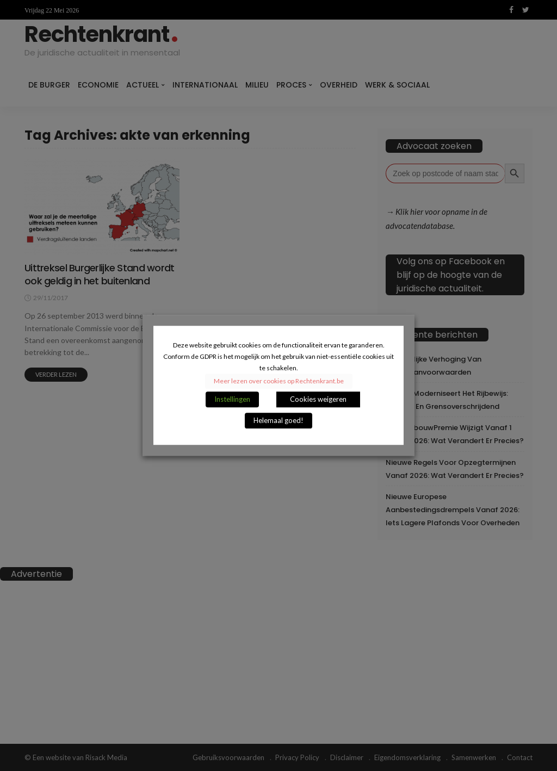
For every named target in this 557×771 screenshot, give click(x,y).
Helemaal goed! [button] (278, 420)
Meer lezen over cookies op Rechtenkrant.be (279, 381)
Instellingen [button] (232, 399)
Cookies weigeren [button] (318, 399)
